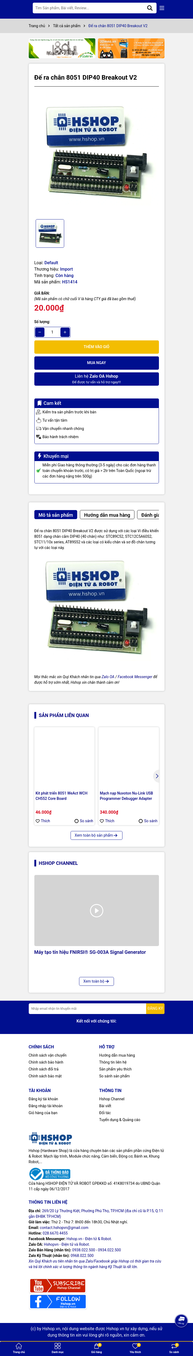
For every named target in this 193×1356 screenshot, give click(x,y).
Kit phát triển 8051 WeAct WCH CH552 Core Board (62, 796)
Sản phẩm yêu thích (115, 1069)
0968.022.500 (82, 1255)
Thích (43, 821)
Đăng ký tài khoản (43, 1099)
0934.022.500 (109, 1250)
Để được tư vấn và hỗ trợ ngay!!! (96, 378)
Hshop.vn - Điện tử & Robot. (89, 1239)
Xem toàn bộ (96, 981)
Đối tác (105, 1113)
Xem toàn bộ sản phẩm (96, 835)
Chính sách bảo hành (46, 1062)
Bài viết (105, 1106)
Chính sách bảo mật (45, 1076)
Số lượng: (42, 322)
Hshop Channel (58, 863)
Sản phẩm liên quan (64, 715)
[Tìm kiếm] (150, 8)
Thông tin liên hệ (113, 1062)
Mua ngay (96, 363)
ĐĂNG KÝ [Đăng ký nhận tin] (155, 1008)
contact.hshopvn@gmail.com (64, 1227)
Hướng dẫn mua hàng (117, 1055)
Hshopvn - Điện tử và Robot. (67, 1244)
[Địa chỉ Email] (97, 1008)
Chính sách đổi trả (44, 1069)
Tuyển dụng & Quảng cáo (119, 1120)
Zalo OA (108, 677)
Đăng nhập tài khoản (46, 1106)
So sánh (84, 821)
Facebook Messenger (135, 677)
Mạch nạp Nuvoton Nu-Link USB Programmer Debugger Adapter (126, 796)
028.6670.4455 (55, 1233)
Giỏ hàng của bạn (43, 1113)
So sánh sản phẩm (114, 1076)
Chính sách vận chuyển (48, 1055)
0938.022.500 (83, 1250)
